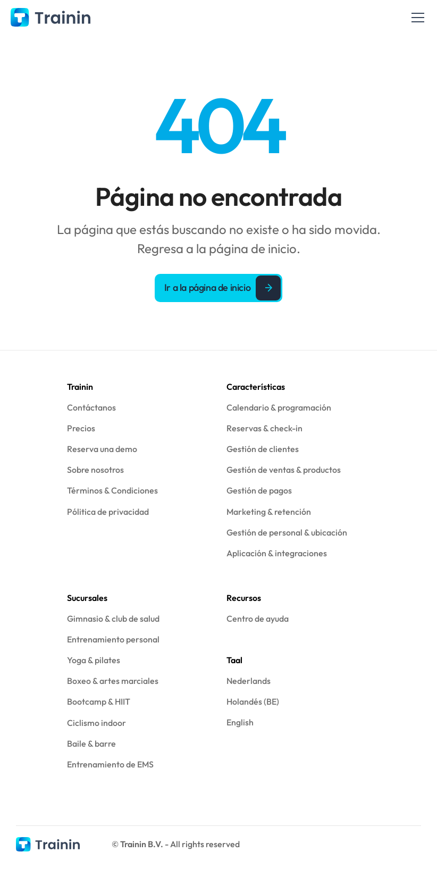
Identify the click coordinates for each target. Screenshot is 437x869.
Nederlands (248, 680)
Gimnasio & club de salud (113, 618)
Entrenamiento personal (113, 639)
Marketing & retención (268, 511)
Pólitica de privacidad (108, 511)
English (240, 722)
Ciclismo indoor (96, 722)
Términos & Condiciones (112, 490)
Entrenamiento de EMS (110, 764)
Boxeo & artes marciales (112, 680)
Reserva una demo (102, 449)
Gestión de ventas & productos (283, 469)
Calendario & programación (278, 407)
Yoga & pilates (93, 660)
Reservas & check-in (264, 428)
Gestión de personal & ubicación (286, 532)
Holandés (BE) (252, 701)
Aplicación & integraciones (276, 553)
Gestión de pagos (259, 490)
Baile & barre (91, 743)
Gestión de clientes (262, 449)
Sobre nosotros (95, 469)
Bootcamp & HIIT (98, 701)
